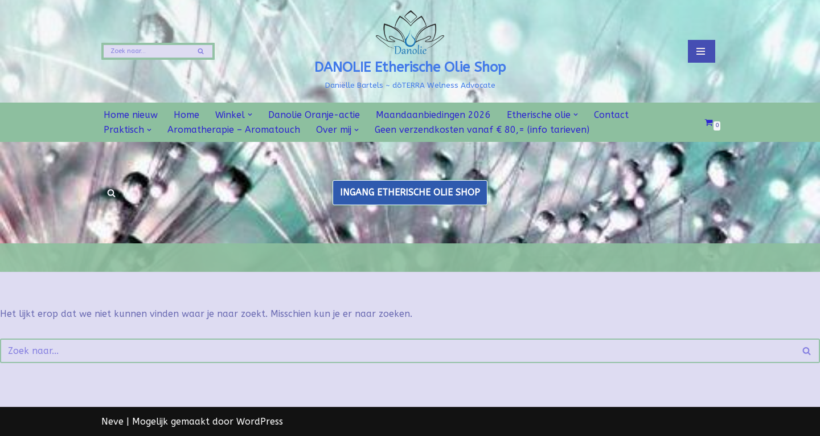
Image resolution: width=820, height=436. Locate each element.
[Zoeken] (145, 51)
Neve (112, 421)
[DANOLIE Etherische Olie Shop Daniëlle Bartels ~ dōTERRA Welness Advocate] (410, 51)
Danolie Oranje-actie (314, 114)
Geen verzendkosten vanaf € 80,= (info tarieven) (482, 129)
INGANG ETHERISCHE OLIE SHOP (410, 192)
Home (186, 114)
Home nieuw (131, 114)
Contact (611, 114)
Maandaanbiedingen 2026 (433, 114)
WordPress (259, 421)
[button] (250, 114)
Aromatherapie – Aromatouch (233, 129)
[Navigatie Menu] (701, 51)
